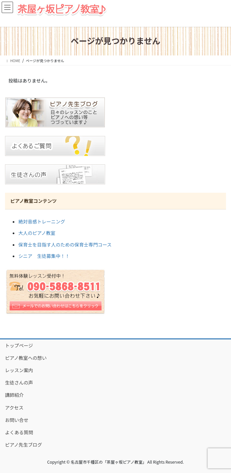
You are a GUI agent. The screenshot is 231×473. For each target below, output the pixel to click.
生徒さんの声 (19, 382)
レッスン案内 (19, 370)
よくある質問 (19, 432)
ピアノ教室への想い (26, 357)
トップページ (19, 345)
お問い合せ (16, 420)
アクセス (14, 407)
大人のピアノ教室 (36, 232)
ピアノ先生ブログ (23, 444)
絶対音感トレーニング (41, 221)
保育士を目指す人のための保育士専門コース (64, 244)
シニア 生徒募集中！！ (44, 256)
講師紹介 (14, 394)
